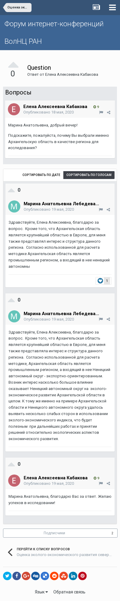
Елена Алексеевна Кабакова (71, 74)
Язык (41, 592)
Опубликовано (48, 112)
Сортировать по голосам (89, 175)
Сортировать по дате (41, 175)
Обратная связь (69, 592)
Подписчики (54, 533)
